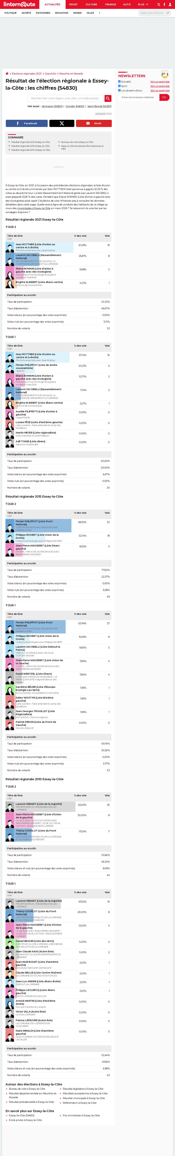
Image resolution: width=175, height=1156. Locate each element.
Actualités (52, 4)
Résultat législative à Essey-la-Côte (83, 1088)
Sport (73, 4)
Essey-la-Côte (68, 146)
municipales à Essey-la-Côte (33, 208)
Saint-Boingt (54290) (99, 106)
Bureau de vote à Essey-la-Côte (27, 1088)
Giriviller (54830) (75, 106)
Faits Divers (43, 13)
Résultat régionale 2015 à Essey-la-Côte (30, 146)
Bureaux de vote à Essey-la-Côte (77, 142)
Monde (77, 13)
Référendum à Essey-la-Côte (79, 1102)
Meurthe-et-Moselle (71, 73)
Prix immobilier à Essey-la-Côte (81, 1115)
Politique (11, 13)
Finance (110, 4)
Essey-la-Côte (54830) (21, 1115)
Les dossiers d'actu (130, 90)
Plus (143, 4)
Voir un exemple (160, 81)
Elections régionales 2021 (27, 73)
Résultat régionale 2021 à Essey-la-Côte (30, 142)
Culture (91, 4)
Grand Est (50, 73)
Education (61, 13)
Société (26, 13)
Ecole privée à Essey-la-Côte (25, 1120)
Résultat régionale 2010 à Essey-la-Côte (30, 150)
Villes (90, 13)
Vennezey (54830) (52, 106)
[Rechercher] (154, 13)
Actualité (124, 81)
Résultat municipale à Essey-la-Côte (84, 1098)
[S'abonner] (144, 97)
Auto (127, 4)
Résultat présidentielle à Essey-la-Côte (31, 1102)
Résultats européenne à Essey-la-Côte (85, 1093)
